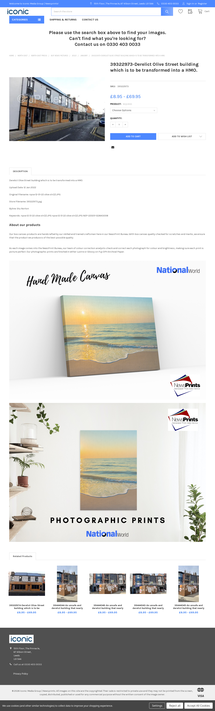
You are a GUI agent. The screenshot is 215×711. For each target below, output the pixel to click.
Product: (121, 114)
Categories (20, 30)
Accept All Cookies (198, 705)
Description (20, 182)
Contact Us (90, 30)
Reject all (174, 705)
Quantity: (116, 129)
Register (202, 3)
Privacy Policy (20, 684)
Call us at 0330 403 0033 (28, 675)
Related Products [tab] (22, 567)
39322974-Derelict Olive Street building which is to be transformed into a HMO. (26, 618)
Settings (157, 705)
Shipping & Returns (63, 30)
